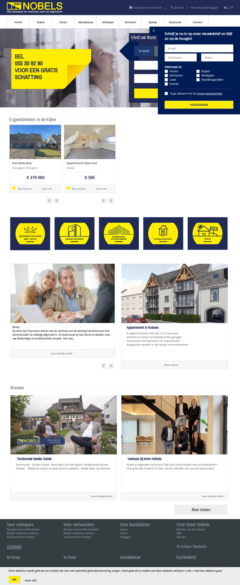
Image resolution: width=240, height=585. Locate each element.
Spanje (153, 22)
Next (57, 200)
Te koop (144, 51)
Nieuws (181, 537)
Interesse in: (173, 67)
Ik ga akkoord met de (196, 93)
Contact (197, 22)
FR (231, 8)
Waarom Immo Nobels (21, 537)
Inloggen (125, 537)
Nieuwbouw (85, 22)
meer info (46, 188)
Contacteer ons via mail (146, 8)
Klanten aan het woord (191, 529)
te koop (13, 557)
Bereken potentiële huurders (81, 529)
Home (18, 22)
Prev (50, 200)
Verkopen (108, 22)
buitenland (186, 557)
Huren (63, 22)
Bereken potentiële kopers (23, 529)
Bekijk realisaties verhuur (78, 533)
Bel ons (177, 8)
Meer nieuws (171, 364)
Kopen (41, 22)
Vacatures (175, 22)
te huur (69, 557)
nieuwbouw (130, 557)
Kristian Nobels (192, 546)
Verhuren (130, 22)
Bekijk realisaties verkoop (22, 533)
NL (225, 8)
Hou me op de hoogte (204, 8)
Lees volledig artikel (61, 353)
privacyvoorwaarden (209, 93)
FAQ (179, 533)
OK (14, 579)
